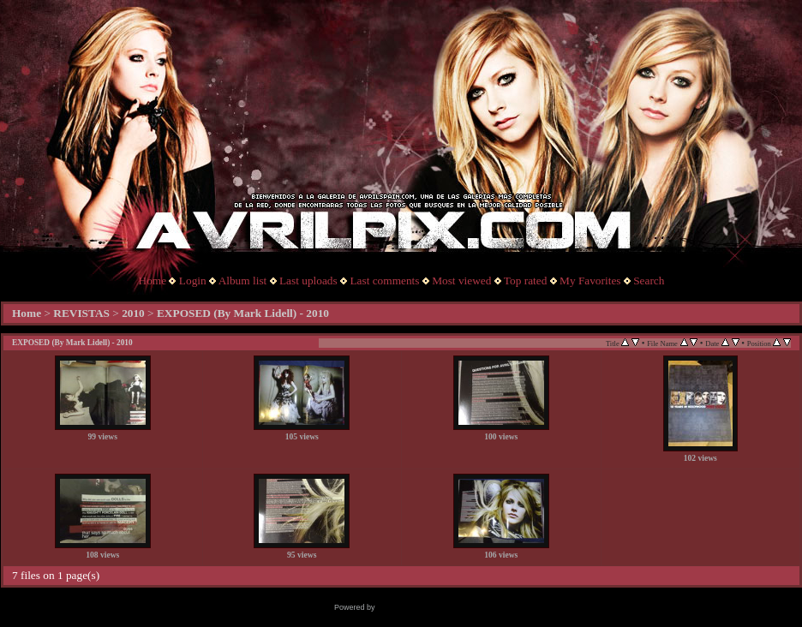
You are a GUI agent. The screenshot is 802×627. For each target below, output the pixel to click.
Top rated (526, 280)
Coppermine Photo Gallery (422, 607)
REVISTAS (81, 313)
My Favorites (590, 280)
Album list (242, 280)
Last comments (384, 280)
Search (648, 280)
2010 (133, 313)
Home (153, 280)
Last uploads (308, 280)
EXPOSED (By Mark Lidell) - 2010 (243, 313)
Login (192, 280)
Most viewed (461, 280)
